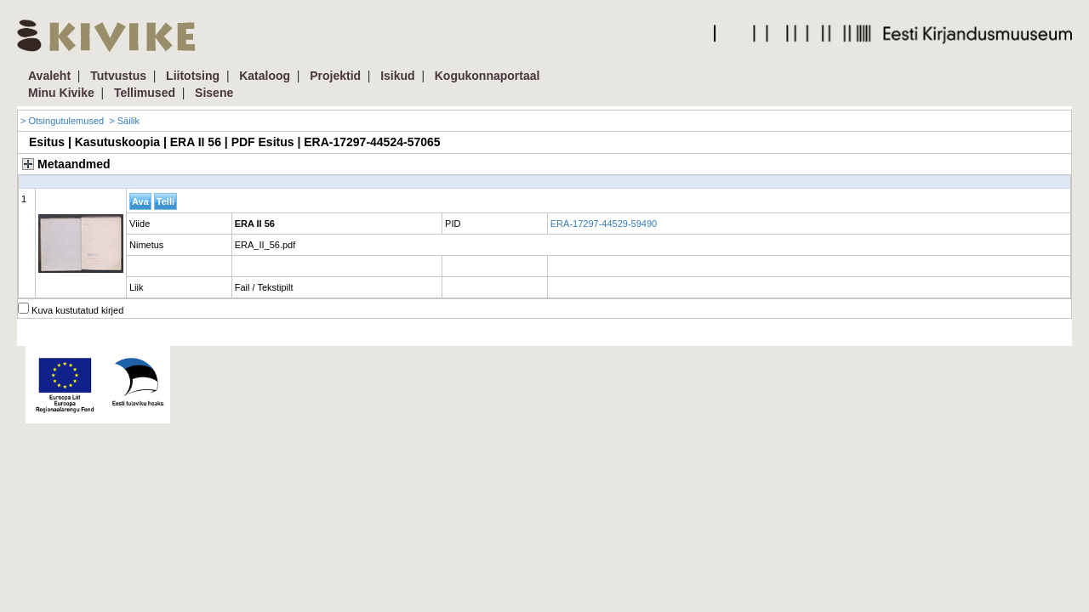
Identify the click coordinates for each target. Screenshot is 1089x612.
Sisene (214, 92)
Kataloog (264, 75)
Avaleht (49, 75)
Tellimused (144, 92)
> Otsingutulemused (62, 121)
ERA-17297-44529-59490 (603, 223)
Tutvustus (118, 75)
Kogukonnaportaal (487, 75)
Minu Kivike (61, 92)
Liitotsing (193, 75)
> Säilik (124, 121)
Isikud (397, 75)
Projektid (335, 75)
